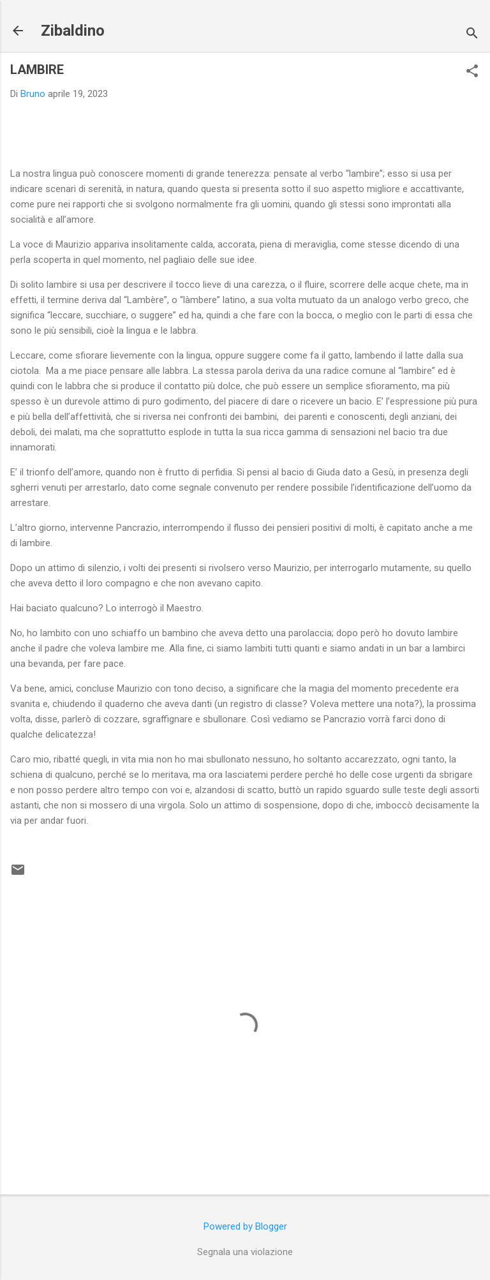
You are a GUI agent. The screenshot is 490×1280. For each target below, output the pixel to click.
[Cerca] (472, 34)
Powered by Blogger (245, 1226)
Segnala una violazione (245, 1252)
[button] (472, 72)
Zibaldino (73, 31)
